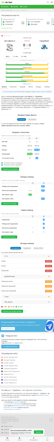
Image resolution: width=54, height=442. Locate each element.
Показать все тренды (10, 203)
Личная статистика (11, 407)
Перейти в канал (8, 328)
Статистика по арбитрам (13, 404)
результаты (17, 402)
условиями (28, 433)
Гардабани (44, 41)
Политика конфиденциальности (10, 419)
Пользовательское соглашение (10, 421)
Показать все (27, 84)
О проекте (4, 423)
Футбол (3, 10)
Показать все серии (9, 237)
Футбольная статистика (12, 409)
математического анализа (22, 405)
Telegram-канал (6, 426)
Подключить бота (10, 346)
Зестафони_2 (9, 41)
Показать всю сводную (10, 169)
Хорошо (38, 432)
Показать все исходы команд (12, 311)
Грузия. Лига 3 (9, 10)
